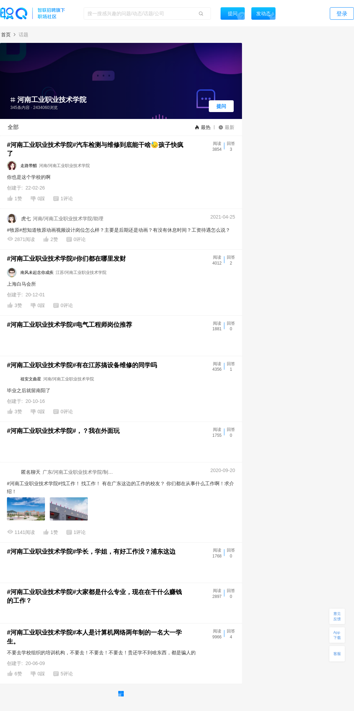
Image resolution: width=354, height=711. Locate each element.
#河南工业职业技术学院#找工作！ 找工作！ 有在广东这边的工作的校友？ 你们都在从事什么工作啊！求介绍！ (120, 487)
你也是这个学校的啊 (28, 177)
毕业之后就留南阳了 (28, 390)
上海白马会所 (21, 284)
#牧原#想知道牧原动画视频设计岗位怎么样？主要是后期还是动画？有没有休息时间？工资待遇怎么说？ (118, 230)
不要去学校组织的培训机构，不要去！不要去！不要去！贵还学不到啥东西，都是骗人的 (101, 652)
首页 (6, 34)
